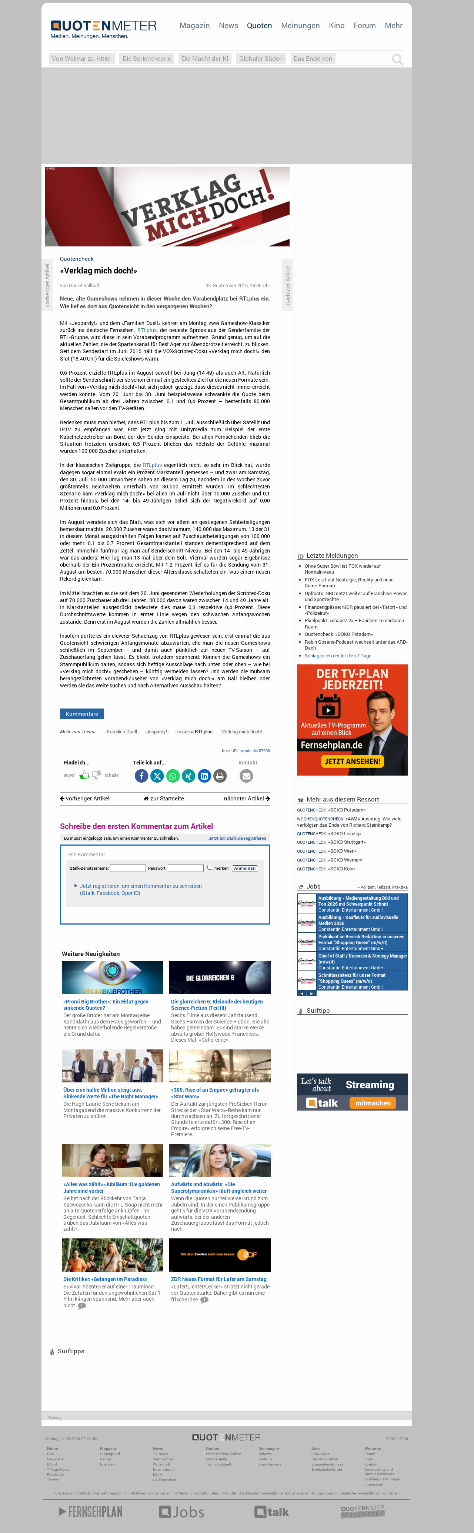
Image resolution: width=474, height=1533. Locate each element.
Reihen (106, 1459)
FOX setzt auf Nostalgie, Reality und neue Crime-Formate (349, 582)
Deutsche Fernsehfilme (359, 1493)
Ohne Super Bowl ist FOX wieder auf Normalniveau (343, 569)
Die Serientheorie (147, 58)
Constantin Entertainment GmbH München (348, 903)
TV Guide (228, 1493)
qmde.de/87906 (255, 750)
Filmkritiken (135, 1493)
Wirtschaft (161, 1464)
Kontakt (370, 1464)
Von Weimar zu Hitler (81, 58)
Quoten (259, 25)
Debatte (264, 1453)
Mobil (52, 1464)
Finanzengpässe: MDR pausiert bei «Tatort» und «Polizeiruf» (356, 610)
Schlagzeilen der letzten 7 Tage (338, 655)
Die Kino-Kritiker (324, 1459)
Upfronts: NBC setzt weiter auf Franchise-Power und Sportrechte (356, 596)
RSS (50, 1453)
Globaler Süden (261, 58)
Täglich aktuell (218, 1464)
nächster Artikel (247, 798)
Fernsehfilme (272, 1493)
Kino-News (320, 1453)
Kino (337, 25)
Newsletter (55, 1459)
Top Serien (390, 1493)
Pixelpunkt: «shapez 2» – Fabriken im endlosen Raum (354, 623)
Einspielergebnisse (327, 1464)
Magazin (195, 25)
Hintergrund (110, 1453)
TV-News (160, 1453)
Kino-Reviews (269, 1464)
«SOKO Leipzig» (329, 833)
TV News (180, 1493)
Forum (364, 25)
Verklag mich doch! (242, 731)
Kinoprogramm (325, 1493)
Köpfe (158, 1474)
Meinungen (300, 25)
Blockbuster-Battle (326, 1469)
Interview (107, 1464)
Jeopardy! (156, 731)
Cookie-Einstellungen (382, 1479)
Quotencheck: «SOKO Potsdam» (339, 634)
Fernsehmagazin (108, 1493)
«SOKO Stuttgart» (331, 842)
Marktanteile (216, 1459)
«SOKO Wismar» (329, 860)
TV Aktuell (83, 1493)
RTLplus (147, 330)
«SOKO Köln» (326, 869)
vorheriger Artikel (85, 798)
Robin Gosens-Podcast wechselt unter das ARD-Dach (356, 644)
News (228, 25)
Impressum (373, 1484)
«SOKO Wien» (327, 851)
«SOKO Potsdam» (331, 809)
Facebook (55, 1474)
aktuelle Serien (297, 1493)
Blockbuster (248, 1493)
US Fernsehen (159, 1493)
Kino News (63, 1493)
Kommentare (82, 713)
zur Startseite (164, 798)
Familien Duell (122, 731)
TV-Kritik (265, 1459)
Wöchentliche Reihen (223, 1453)
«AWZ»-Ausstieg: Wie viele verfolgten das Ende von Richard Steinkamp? (349, 822)
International (164, 1469)
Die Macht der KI (205, 58)
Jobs (368, 1459)
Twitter (53, 1479)
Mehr (394, 25)
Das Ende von (313, 58)
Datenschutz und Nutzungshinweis (379, 1471)
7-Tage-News (58, 1469)
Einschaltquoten (204, 1493)
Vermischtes (163, 1459)
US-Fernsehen (164, 1479)
